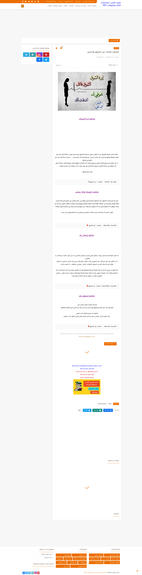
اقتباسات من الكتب (80, 6)
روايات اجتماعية (114, 555)
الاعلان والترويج (69, 1)
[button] (108, 410)
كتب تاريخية (62, 562)
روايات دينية (115, 559)
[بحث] (22, 6)
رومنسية (59, 559)
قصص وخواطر (57, 6)
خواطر (116, 48)
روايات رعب (105, 559)
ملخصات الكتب (92, 6)
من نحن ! (60, 1)
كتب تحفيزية (81, 566)
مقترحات (71, 6)
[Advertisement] (71, 23)
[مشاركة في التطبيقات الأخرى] (79, 410)
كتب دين (66, 566)
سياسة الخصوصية (51, 1)
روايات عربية (98, 562)
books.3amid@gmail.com (87, 337)
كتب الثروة (73, 562)
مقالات (65, 6)
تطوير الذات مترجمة (79, 559)
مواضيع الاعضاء (102, 403)
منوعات (50, 6)
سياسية (83, 562)
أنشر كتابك (77, 1)
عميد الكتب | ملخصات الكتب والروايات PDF (111, 4)
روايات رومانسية (94, 559)
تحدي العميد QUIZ (46, 554)
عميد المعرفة (48, 557)
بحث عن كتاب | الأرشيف (88, 1)
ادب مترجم (82, 555)
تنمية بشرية (68, 559)
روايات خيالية (98, 555)
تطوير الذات (66, 555)
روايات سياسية (114, 562)
